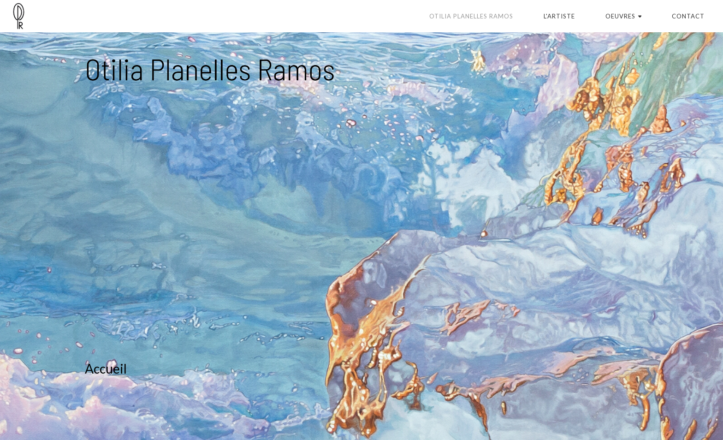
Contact (688, 16)
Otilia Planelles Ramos (471, 16)
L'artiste (559, 16)
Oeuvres (623, 16)
